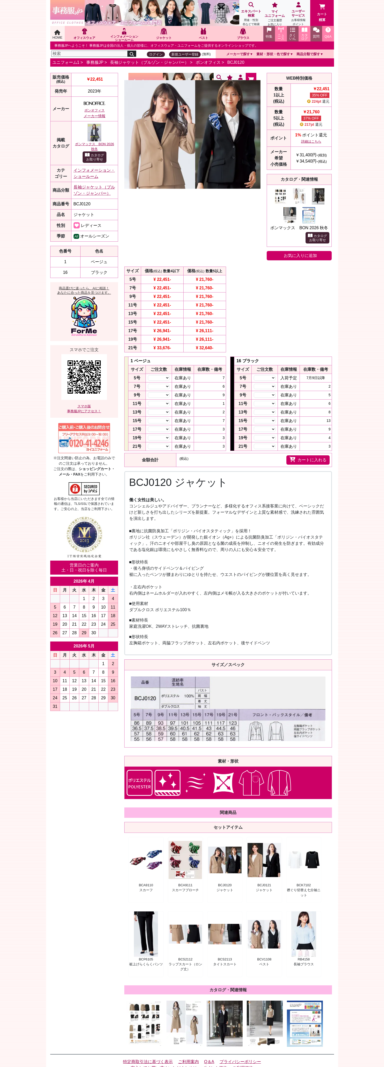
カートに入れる (308, 459)
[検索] (89, 54)
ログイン (156, 54)
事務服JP (94, 62)
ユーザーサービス (298, 14)
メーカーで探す (238, 54)
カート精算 (322, 13)
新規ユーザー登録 (184, 54)
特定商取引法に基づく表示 (148, 1061)
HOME (57, 34)
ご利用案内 (188, 1061)
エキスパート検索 (251, 14)
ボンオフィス (208, 62)
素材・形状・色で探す (273, 54)
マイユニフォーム (274, 14)
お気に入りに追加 (300, 255)
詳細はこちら (311, 141)
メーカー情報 (94, 116)
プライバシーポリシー (240, 1061)
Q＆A (209, 1061)
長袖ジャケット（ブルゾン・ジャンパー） (149, 62)
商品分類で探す (308, 54)
